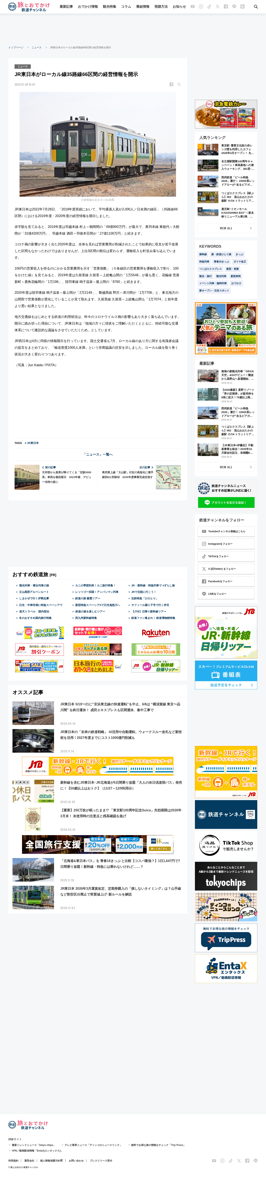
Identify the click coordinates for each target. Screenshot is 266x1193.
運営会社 (29, 1160)
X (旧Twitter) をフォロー (219, 569)
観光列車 (221, 276)
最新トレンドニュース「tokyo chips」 (34, 1145)
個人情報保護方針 (50, 1160)
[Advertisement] (133, 29)
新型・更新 (232, 268)
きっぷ (239, 254)
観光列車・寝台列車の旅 (34, 585)
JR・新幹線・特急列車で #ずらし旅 (153, 585)
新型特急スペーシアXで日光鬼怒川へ (97, 604)
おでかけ (236, 283)
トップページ (15, 47)
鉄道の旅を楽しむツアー (90, 611)
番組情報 (142, 7)
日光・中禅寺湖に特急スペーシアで (40, 604)
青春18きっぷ (221, 261)
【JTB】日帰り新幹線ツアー (148, 611)
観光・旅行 (205, 276)
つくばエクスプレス (210, 268)
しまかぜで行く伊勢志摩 (34, 598)
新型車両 (236, 276)
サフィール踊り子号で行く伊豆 (150, 604)
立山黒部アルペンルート (34, 591)
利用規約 (13, 1160)
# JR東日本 (31, 443)
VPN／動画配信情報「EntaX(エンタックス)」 (37, 1150)
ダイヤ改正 (240, 261)
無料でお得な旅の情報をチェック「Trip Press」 (158, 1145)
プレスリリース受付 (101, 1160)
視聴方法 (161, 7)
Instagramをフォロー (217, 544)
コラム (126, 7)
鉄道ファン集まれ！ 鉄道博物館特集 (153, 618)
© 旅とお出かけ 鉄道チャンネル (23, 1167)
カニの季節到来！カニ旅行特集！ (95, 585)
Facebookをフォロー (217, 581)
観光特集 (109, 7)
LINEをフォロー (214, 594)
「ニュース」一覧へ (98, 454)
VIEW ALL (226, 228)
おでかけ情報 (88, 7)
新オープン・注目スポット (214, 290)
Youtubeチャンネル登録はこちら (223, 531)
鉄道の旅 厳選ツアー (87, 598)
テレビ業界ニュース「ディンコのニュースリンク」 (93, 1145)
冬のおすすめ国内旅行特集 (35, 618)
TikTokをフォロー (215, 556)
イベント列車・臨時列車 (213, 283)
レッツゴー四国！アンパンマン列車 (96, 591)
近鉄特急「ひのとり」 (144, 598)
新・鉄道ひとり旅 (221, 254)
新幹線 (203, 254)
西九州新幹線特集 (86, 618)
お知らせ (179, 7)
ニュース (37, 47)
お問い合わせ (76, 1160)
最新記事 (66, 7)
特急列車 (204, 261)
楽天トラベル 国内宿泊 (34, 611)
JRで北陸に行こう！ (143, 591)
